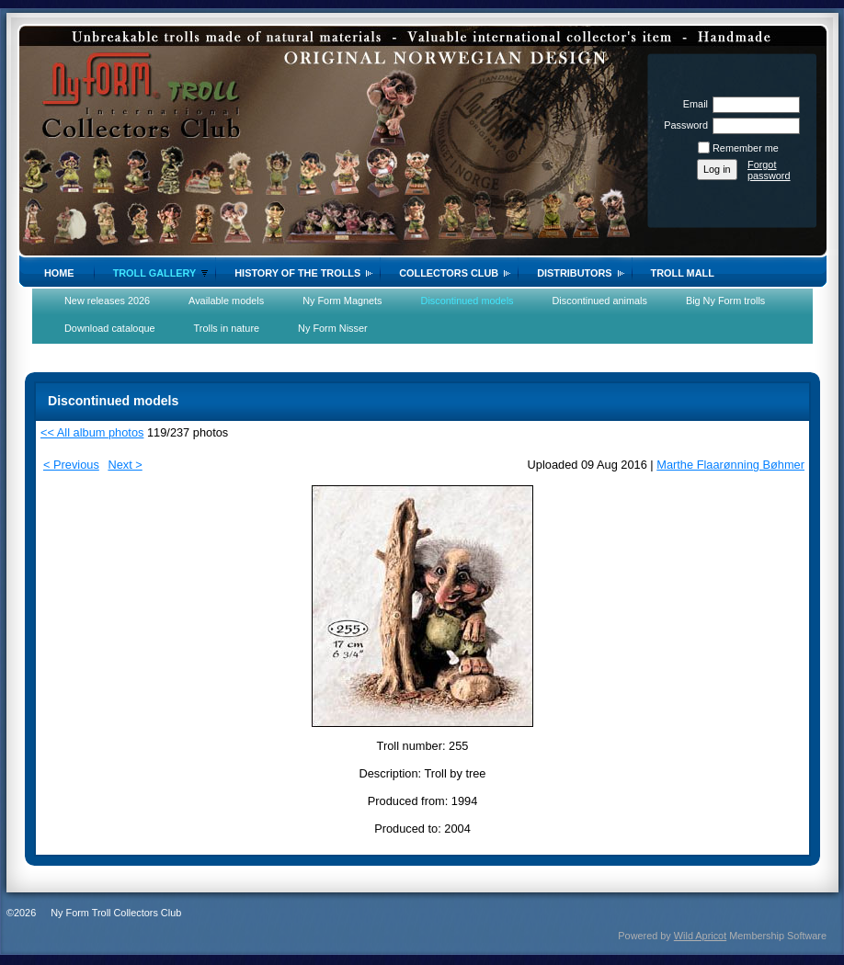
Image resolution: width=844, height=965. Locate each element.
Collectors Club (448, 272)
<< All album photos (91, 432)
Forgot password (769, 170)
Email (692, 103)
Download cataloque (109, 328)
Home (59, 272)
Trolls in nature (227, 328)
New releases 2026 (107, 300)
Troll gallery (155, 272)
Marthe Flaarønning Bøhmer (730, 464)
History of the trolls (297, 272)
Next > (125, 464)
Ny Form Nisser (333, 328)
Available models (226, 300)
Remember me (746, 147)
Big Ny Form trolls (725, 300)
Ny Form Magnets (342, 300)
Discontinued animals (600, 300)
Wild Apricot (700, 935)
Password (682, 125)
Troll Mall (682, 272)
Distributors (574, 272)
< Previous (71, 464)
